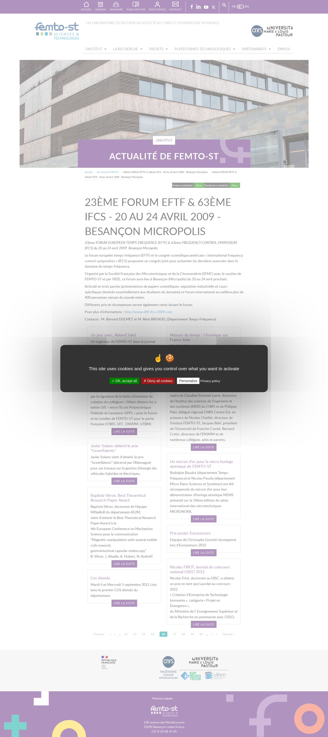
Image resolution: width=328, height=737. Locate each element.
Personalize (188, 381)
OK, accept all (124, 381)
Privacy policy (210, 381)
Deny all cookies (158, 381)
